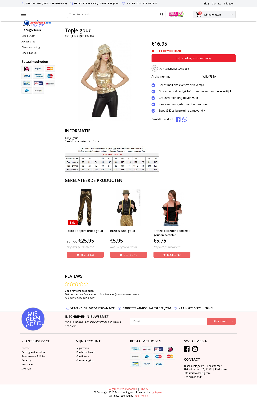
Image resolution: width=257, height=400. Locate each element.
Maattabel (27, 364)
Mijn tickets (82, 356)
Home (25, 25)
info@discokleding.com (197, 373)
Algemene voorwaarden (123, 389)
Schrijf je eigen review (79, 36)
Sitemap (26, 368)
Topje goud (37, 25)
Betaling (26, 360)
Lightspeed (156, 392)
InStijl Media (141, 395)
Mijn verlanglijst (85, 360)
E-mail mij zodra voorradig (193, 58)
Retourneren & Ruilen (33, 356)
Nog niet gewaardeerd (80, 247)
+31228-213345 (193, 377)
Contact (26, 348)
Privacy (144, 389)
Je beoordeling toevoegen (80, 297)
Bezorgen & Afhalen (33, 352)
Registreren (82, 348)
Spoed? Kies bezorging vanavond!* (182, 111)
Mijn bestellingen (85, 352)
